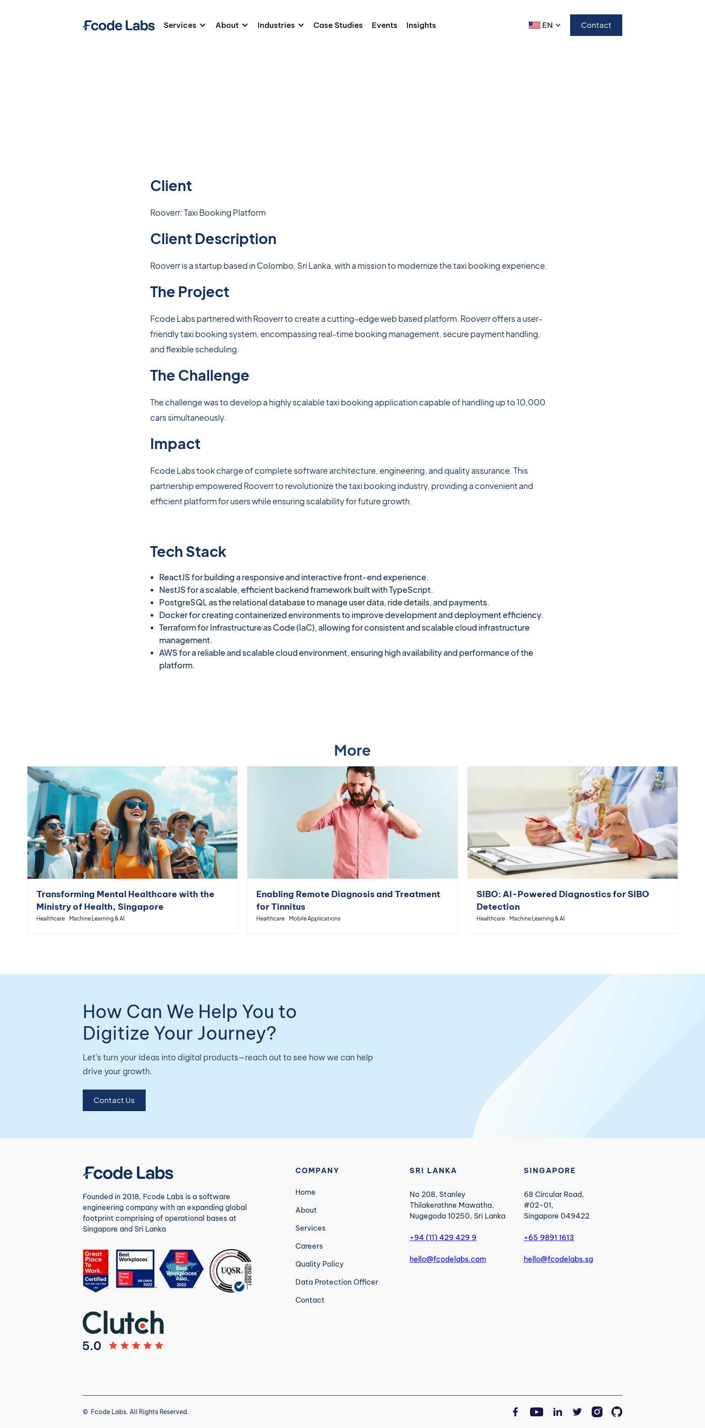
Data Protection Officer (336, 1281)
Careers (309, 1245)
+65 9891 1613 (549, 1237)
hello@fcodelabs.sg (558, 1259)
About (227, 25)
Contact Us (114, 1100)
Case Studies (338, 25)
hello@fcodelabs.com (448, 1259)
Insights (421, 25)
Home (305, 1192)
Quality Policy (319, 1263)
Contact (596, 25)
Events (384, 25)
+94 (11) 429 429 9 (443, 1237)
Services (180, 25)
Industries (276, 25)
